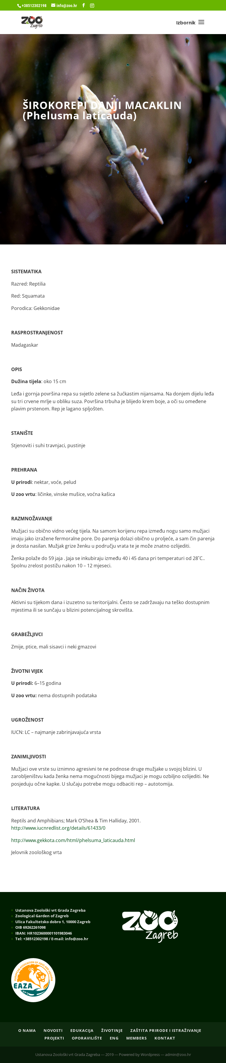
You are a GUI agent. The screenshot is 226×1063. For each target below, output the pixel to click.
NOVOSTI (53, 1030)
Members (136, 1038)
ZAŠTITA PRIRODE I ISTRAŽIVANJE (165, 1030)
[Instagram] (92, 6)
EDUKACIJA (82, 1030)
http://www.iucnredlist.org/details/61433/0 (58, 828)
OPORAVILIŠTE (87, 1038)
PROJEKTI (54, 1038)
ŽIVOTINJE (112, 1030)
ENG (114, 1038)
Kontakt (164, 1038)
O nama (27, 1030)
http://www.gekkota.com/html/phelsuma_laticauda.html (73, 840)
